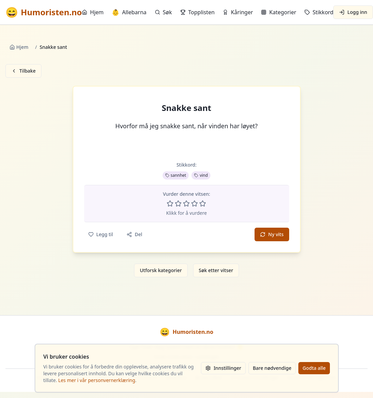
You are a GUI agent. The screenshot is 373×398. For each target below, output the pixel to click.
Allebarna (129, 12)
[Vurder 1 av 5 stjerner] (170, 203)
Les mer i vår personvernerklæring (96, 380)
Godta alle (313, 368)
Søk (163, 12)
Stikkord (319, 12)
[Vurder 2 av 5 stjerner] (178, 203)
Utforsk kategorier (161, 270)
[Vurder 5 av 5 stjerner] (202, 203)
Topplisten (197, 12)
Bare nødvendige (272, 368)
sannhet (175, 175)
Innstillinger (223, 368)
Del (134, 234)
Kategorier (278, 12)
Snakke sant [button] (186, 108)
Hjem (93, 12)
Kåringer (238, 12)
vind (201, 175)
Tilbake (23, 71)
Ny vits (271, 234)
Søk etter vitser (216, 270)
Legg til (100, 234)
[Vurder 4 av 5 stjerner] (194, 203)
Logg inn (353, 12)
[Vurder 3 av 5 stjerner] (186, 203)
